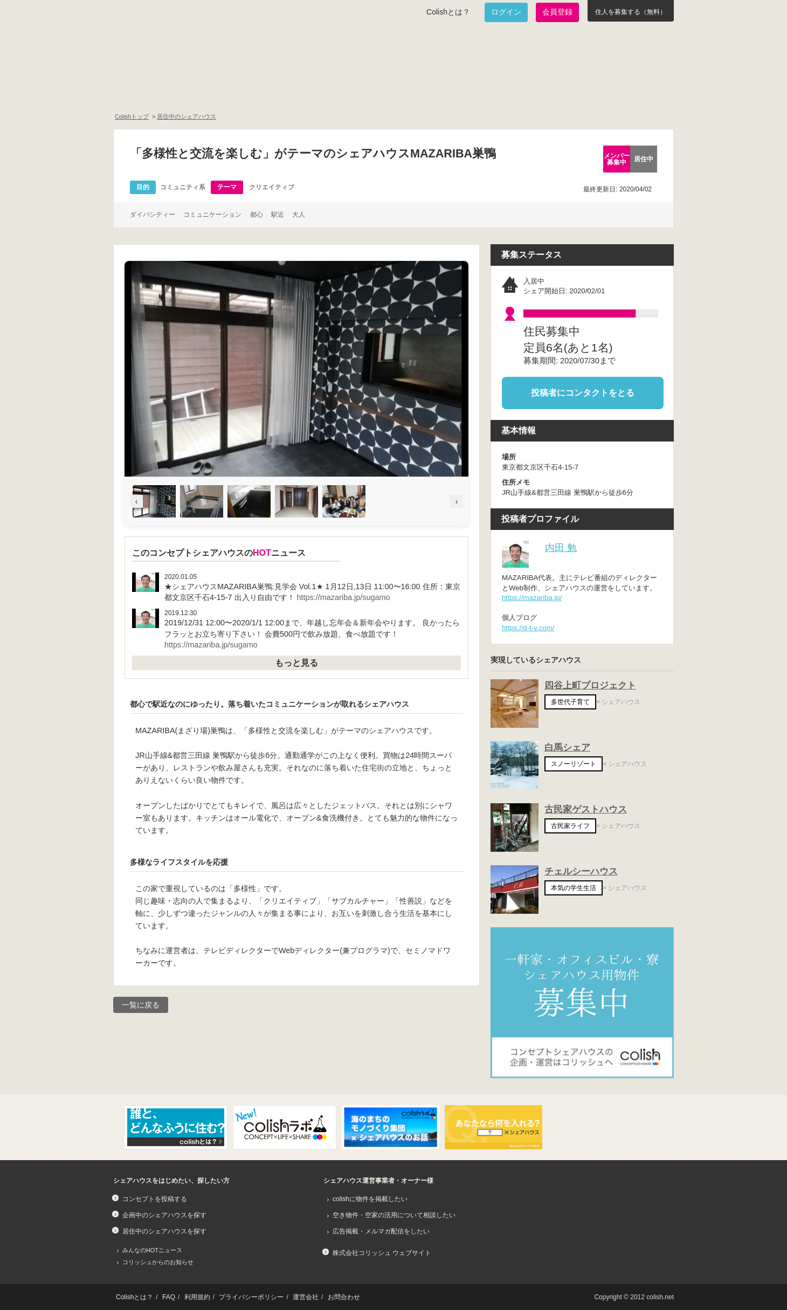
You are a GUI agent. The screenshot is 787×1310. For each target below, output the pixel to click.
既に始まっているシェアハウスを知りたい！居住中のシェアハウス (304, 89)
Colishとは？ (448, 12)
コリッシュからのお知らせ (158, 1262)
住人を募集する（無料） (630, 12)
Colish (147, 50)
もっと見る (296, 662)
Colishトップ (132, 116)
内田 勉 (561, 547)
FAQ (168, 1297)
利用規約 (197, 1297)
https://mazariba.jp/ (532, 598)
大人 (298, 214)
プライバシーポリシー (251, 1297)
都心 (256, 214)
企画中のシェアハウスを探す (164, 1215)
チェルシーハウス (581, 871)
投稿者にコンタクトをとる (582, 392)
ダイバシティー (152, 214)
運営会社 (306, 1297)
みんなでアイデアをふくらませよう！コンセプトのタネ (434, 89)
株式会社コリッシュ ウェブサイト (382, 1253)
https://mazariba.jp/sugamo (343, 597)
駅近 (277, 214)
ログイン (506, 12)
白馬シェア (567, 747)
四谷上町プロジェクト (590, 685)
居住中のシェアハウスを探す (164, 1231)
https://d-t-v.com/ (528, 628)
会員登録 (557, 12)
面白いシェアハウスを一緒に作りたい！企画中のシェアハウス (176, 89)
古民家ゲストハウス (585, 809)
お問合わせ (344, 1297)
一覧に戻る (141, 1005)
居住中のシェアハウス (186, 116)
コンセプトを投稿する (154, 1199)
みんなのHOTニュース (152, 1250)
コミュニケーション (212, 214)
